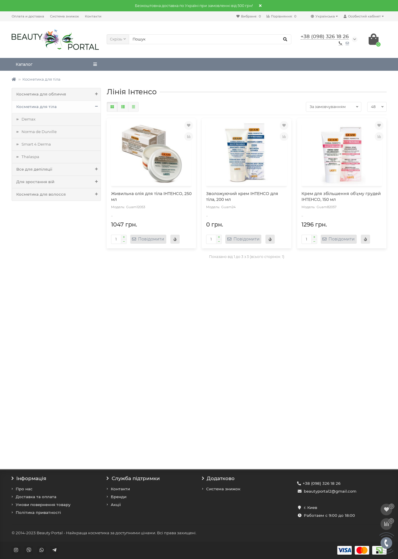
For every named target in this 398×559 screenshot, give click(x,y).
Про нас (24, 489)
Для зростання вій (58, 182)
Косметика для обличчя (58, 94)
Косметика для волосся (58, 194)
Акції (116, 504)
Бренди (118, 496)
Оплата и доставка (28, 16)
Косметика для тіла (41, 79)
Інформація (29, 478)
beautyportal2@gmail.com (330, 491)
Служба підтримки (133, 478)
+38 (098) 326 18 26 (321, 483)
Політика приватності (38, 512)
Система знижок (64, 16)
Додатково (218, 478)
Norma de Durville (39, 131)
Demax (28, 119)
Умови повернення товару (43, 504)
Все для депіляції (58, 169)
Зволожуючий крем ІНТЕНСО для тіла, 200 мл (242, 196)
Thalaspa (30, 156)
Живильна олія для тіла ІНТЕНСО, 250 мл (151, 196)
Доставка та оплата (36, 496)
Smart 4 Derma (36, 144)
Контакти (93, 16)
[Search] (210, 39)
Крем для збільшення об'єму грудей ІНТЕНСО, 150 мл (341, 196)
